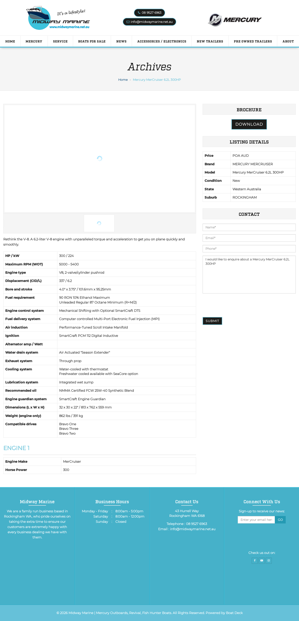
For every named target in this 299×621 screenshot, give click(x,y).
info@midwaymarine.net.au (152, 22)
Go (280, 520)
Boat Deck (234, 613)
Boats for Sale (92, 41)
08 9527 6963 (151, 13)
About (288, 41)
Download (249, 124)
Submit (212, 321)
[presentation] (236, 305)
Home (10, 41)
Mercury (34, 41)
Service (60, 41)
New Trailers (210, 41)
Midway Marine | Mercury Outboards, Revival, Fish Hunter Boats (119, 613)
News (121, 41)
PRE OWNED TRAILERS (253, 41)
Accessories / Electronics (161, 41)
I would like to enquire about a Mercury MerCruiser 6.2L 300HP (249, 275)
